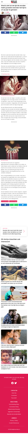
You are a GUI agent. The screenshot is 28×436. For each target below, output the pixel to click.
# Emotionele (4, 201)
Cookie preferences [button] (14, 423)
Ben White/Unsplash (4, 160)
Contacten (14, 395)
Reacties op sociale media (14, 414)
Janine (7, 12)
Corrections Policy (14, 406)
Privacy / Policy (14, 420)
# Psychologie (13, 201)
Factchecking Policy (14, 404)
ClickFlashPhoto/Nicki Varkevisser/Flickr (8, 95)
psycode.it (14, 398)
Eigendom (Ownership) (14, 411)
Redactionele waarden (14, 409)
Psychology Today (6, 74)
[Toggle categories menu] (2, 2)
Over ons (14, 393)
